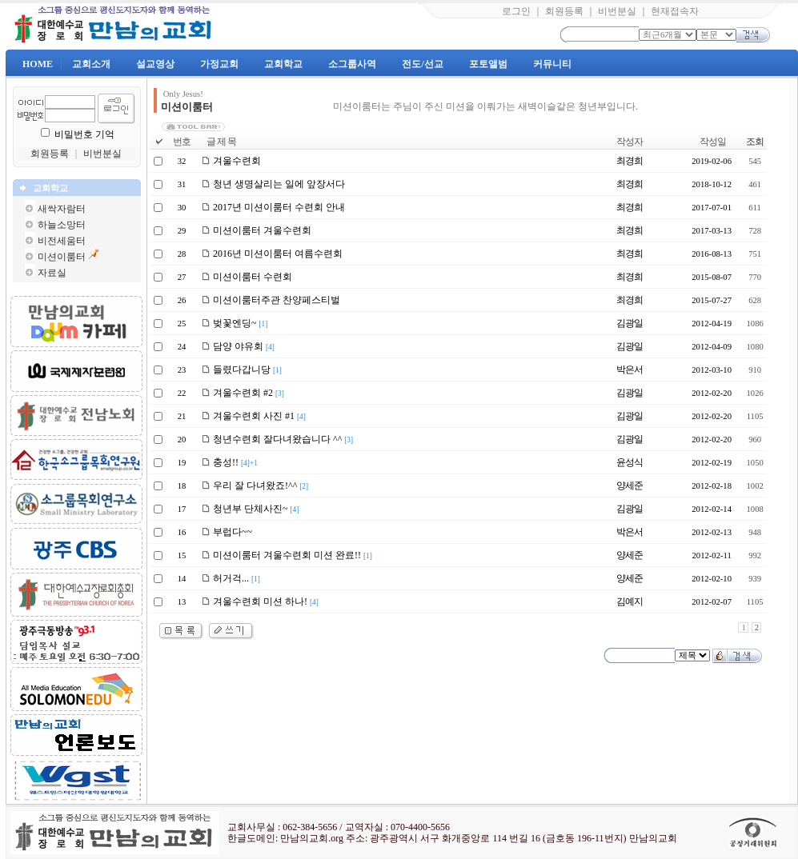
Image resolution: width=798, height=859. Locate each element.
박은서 (629, 369)
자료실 (52, 272)
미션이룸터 (62, 256)
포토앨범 (488, 64)
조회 (755, 141)
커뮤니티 (552, 64)
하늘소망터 (62, 224)
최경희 (629, 160)
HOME (37, 64)
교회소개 (91, 64)
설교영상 (155, 64)
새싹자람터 (62, 208)
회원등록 (564, 11)
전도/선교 (422, 64)
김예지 (629, 601)
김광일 (629, 323)
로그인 (516, 11)
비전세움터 (62, 240)
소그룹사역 (352, 64)
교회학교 (283, 64)
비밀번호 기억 (84, 134)
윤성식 (629, 462)
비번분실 (617, 11)
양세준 (629, 485)
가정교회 (219, 64)
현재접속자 (675, 11)
